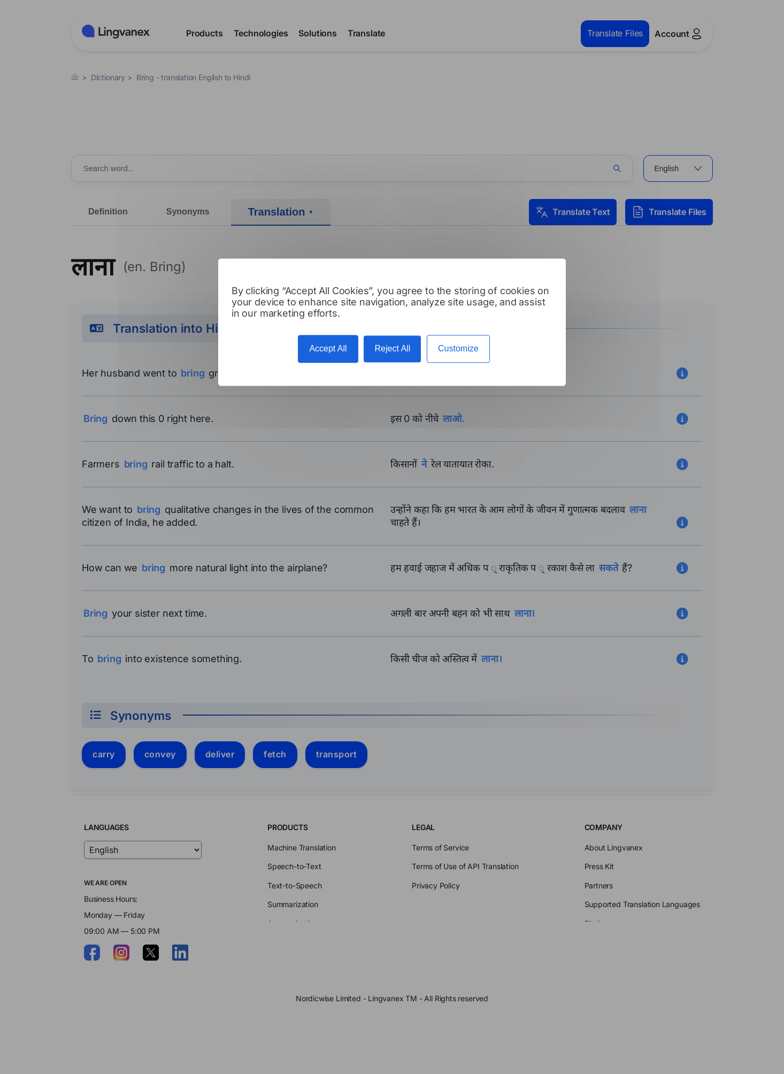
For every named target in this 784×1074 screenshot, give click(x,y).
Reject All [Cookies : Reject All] (392, 349)
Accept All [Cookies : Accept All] (328, 349)
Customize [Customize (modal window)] (458, 349)
